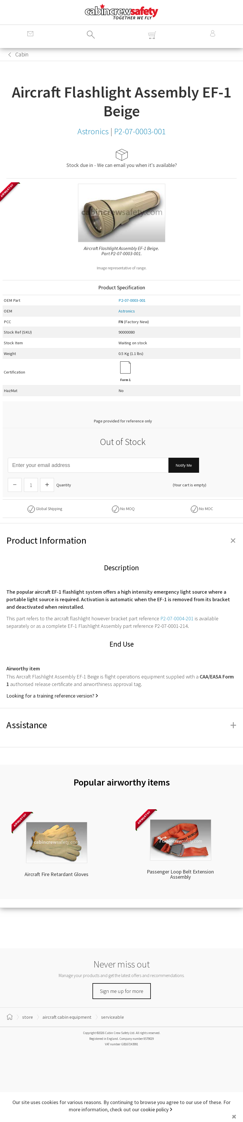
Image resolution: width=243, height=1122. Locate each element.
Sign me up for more (121, 991)
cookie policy (154, 1109)
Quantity (63, 485)
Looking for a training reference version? (50, 695)
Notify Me (184, 465)
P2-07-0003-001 (132, 300)
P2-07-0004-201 (177, 618)
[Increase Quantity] (47, 485)
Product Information (121, 540)
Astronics (126, 311)
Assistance (121, 725)
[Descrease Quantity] (15, 485)
